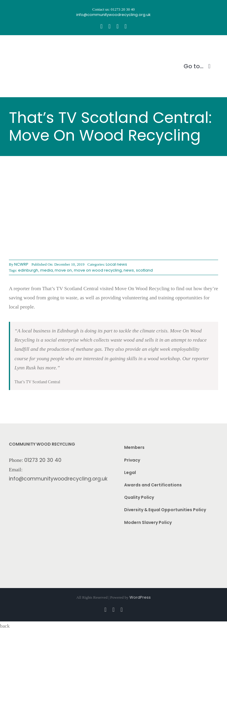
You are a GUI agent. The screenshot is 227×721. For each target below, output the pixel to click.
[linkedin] (125, 26)
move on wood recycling (98, 270)
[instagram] (109, 26)
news (129, 270)
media (46, 270)
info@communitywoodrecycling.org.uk (58, 478)
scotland (144, 270)
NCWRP (21, 264)
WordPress (140, 597)
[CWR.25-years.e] (31, 46)
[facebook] (101, 26)
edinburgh (28, 270)
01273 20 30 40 (42, 460)
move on (63, 270)
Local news (116, 264)
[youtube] (117, 26)
